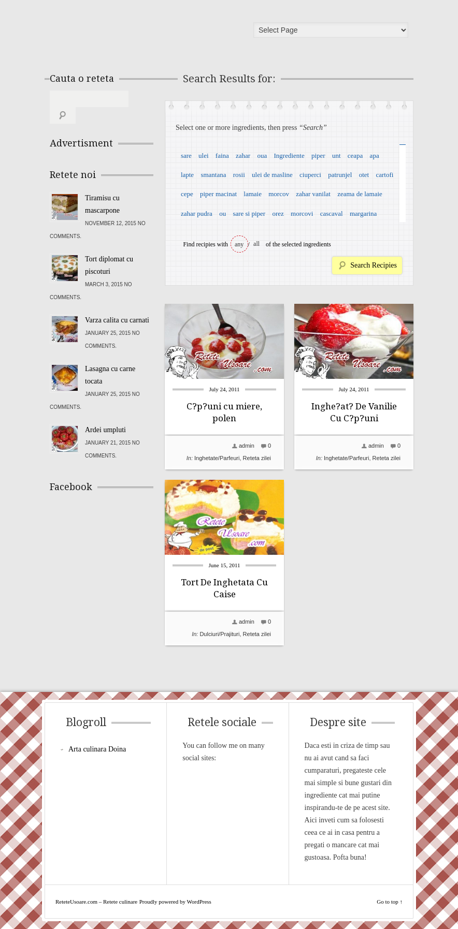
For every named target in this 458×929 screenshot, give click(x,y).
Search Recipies (373, 265)
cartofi (384, 175)
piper (318, 155)
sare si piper (249, 213)
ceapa (355, 155)
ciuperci (310, 175)
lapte (187, 175)
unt (336, 155)
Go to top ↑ (390, 901)
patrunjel (340, 175)
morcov (278, 194)
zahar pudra (196, 213)
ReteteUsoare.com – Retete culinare (124, 33)
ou (222, 213)
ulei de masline (272, 175)
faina (222, 155)
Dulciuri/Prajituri (219, 634)
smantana (213, 175)
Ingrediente (289, 155)
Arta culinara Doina (97, 749)
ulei (203, 155)
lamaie (253, 194)
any (239, 244)
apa (374, 155)
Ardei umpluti (105, 413)
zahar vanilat (313, 194)
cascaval (331, 213)
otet (364, 175)
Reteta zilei (257, 458)
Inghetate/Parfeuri (216, 458)
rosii (239, 175)
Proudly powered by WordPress (175, 901)
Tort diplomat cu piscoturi (109, 249)
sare (186, 155)
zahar (243, 155)
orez (277, 213)
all (256, 243)
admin (246, 446)
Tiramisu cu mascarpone (102, 188)
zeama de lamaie (359, 194)
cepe (187, 194)
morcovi (302, 213)
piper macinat (218, 194)
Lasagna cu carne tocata (110, 358)
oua (262, 155)
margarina (363, 213)
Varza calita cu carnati (117, 303)
